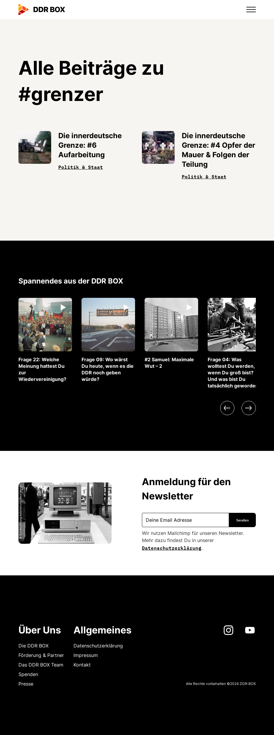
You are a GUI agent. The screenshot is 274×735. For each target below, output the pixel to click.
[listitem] (45, 340)
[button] (247, 9)
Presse (25, 684)
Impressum (85, 655)
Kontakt (82, 665)
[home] (41, 9)
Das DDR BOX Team (40, 665)
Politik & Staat (80, 166)
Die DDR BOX (33, 646)
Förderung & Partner (41, 655)
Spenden (28, 674)
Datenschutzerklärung (171, 547)
